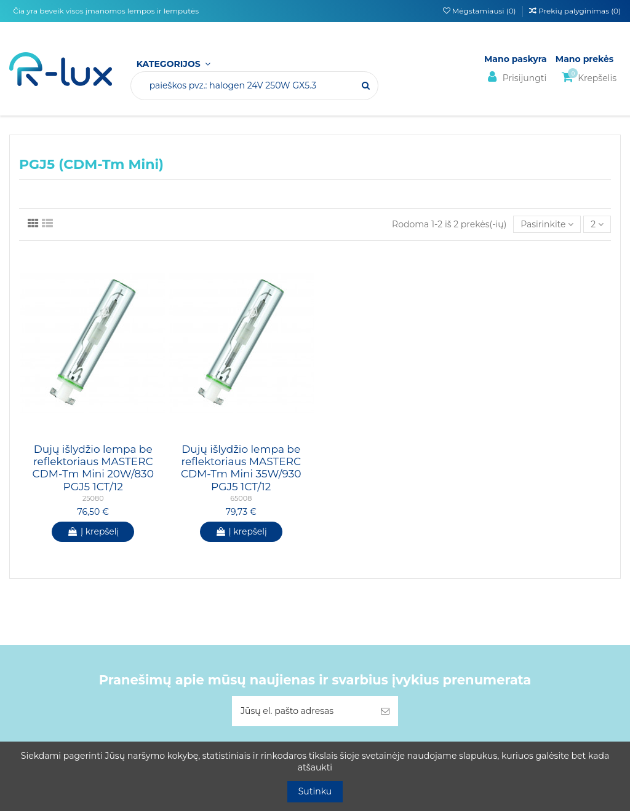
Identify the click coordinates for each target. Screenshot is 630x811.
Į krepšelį (93, 531)
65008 (241, 498)
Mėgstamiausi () (480, 10)
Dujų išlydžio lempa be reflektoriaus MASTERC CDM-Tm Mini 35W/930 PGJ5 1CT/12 (241, 468)
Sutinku (315, 791)
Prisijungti (515, 77)
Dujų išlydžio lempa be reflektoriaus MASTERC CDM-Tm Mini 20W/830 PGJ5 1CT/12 (93, 468)
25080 (93, 498)
